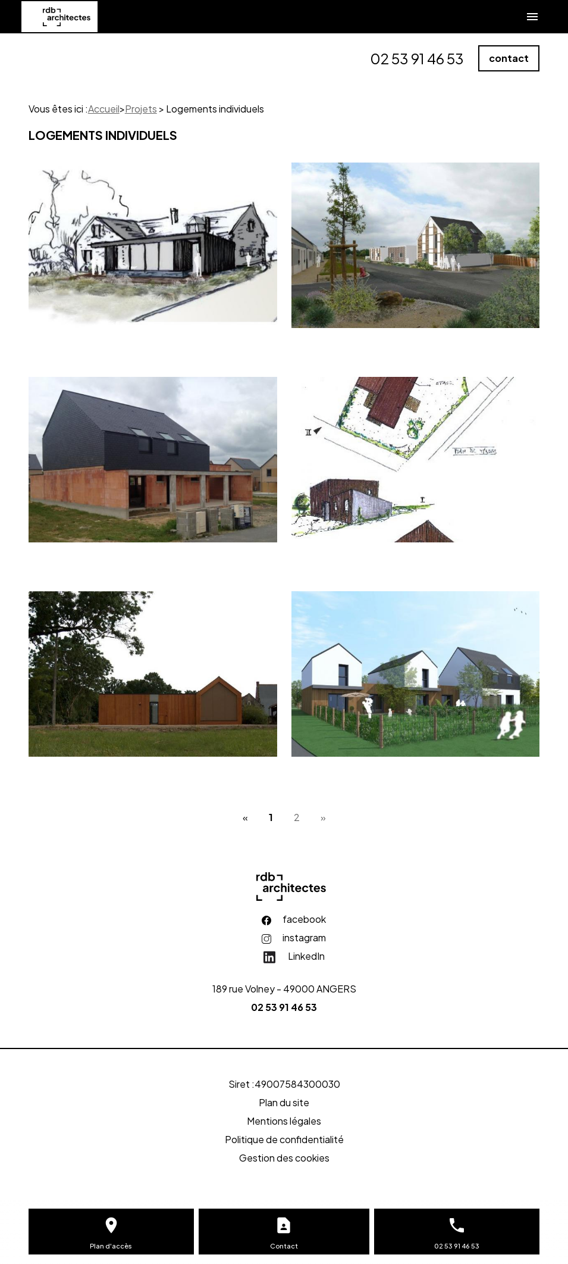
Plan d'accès (111, 1246)
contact (509, 58)
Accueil (104, 108)
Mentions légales (284, 1121)
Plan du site (284, 1102)
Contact (284, 1246)
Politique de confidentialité (284, 1139)
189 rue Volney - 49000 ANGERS (284, 988)
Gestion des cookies (284, 1157)
